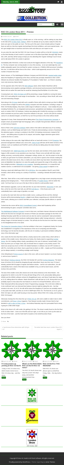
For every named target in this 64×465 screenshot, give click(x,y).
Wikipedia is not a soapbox (24, 164)
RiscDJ (22, 197)
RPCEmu (32, 170)
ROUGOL (55, 52)
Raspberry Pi (17, 321)
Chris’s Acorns (18, 254)
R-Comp (14, 102)
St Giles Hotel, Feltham (19, 42)
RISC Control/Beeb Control (28, 205)
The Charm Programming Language (47, 119)
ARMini (27, 104)
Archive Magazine (48, 260)
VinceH (16, 36)
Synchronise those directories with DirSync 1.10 (15, 328)
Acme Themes (50, 462)
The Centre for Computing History (11, 226)
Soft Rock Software (20, 127)
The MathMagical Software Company (12, 211)
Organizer (56, 140)
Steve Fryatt (36, 142)
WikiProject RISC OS (20, 151)
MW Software (29, 86)
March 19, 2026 (27, 361)
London (11, 321)
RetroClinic (50, 187)
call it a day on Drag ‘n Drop (16, 303)
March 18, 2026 (47, 361)
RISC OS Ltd (32, 299)
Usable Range (43, 181)
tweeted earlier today (54, 75)
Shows (4, 321)
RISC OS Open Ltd (20, 94)
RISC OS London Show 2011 (13, 39)
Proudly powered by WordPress (19, 462)
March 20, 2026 (6, 361)
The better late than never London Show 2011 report (48, 328)
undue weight (43, 166)
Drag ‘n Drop (17, 301)
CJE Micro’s (35, 189)
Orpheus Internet (15, 260)
